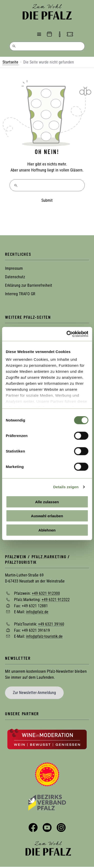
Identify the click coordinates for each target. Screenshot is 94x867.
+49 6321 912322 (56, 599)
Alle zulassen (47, 502)
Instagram (61, 827)
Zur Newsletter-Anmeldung (34, 692)
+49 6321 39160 (51, 624)
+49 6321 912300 (46, 593)
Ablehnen (46, 530)
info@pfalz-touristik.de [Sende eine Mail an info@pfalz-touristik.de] (44, 636)
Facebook (33, 827)
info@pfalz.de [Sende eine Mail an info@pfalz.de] (37, 612)
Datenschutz (15, 276)
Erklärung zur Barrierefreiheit (28, 285)
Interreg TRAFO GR (20, 294)
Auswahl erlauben (47, 516)
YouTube (47, 827)
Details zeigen (65, 487)
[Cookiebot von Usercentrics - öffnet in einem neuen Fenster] (67, 334)
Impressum (14, 268)
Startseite (10, 62)
